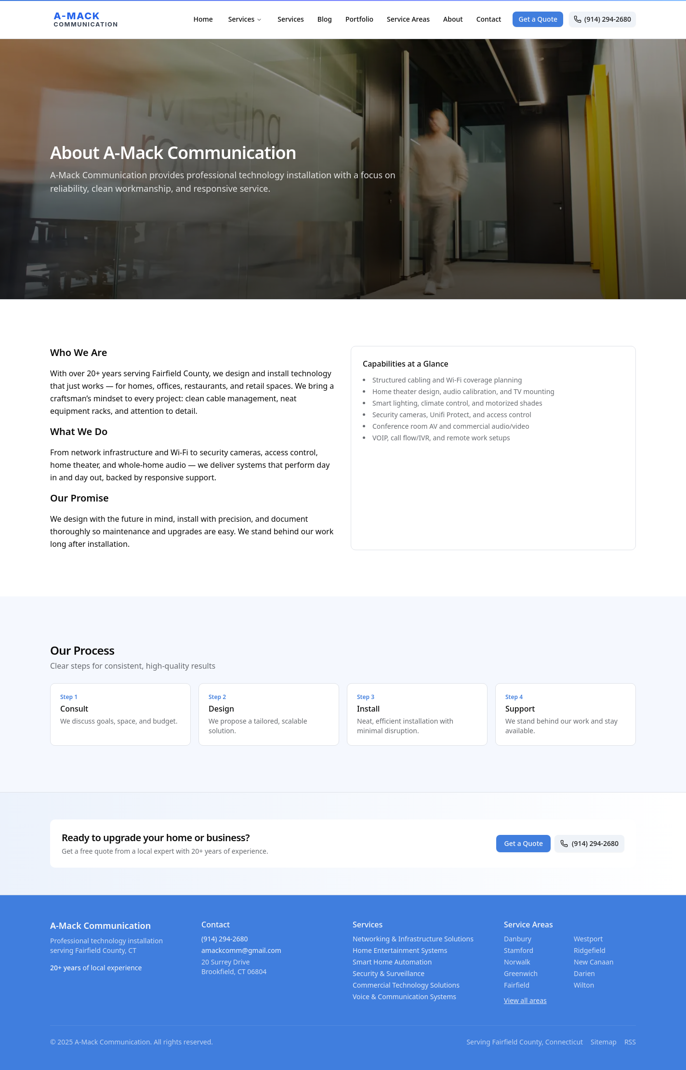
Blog (324, 19)
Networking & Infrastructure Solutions (413, 938)
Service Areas (408, 19)
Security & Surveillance (388, 973)
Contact (488, 19)
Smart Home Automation (392, 961)
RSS (630, 1041)
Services (245, 19)
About (453, 19)
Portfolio (359, 19)
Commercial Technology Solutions (406, 985)
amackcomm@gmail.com (241, 950)
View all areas (525, 1000)
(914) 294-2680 (602, 19)
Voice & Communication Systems (404, 996)
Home (202, 19)
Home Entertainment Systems (400, 950)
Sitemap (604, 1041)
